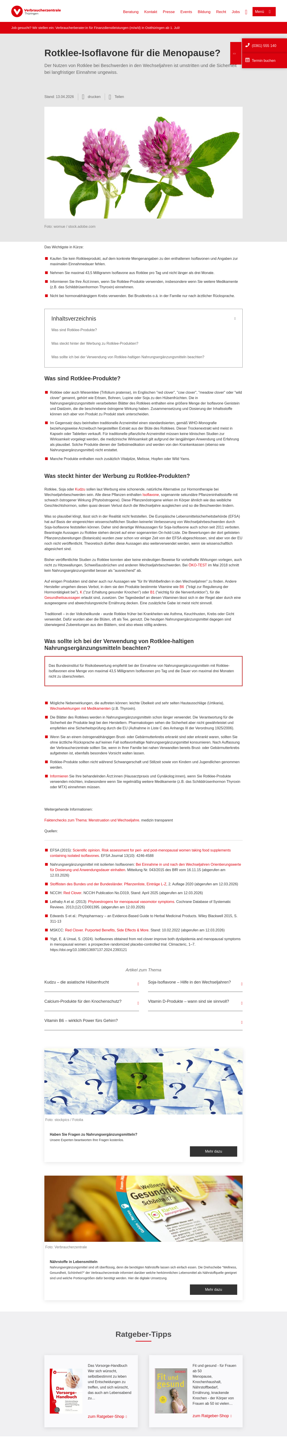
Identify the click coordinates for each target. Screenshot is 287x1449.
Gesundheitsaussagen (62, 598)
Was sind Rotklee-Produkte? (74, 330)
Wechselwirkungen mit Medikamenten (80, 708)
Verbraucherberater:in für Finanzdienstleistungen (91, 28)
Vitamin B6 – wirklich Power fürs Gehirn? (81, 1020)
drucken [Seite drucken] (94, 97)
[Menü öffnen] (264, 11)
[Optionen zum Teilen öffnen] (116, 97)
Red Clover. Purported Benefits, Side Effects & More (107, 930)
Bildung (204, 12)
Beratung (131, 12)
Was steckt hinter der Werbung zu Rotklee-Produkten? (94, 343)
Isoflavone (151, 495)
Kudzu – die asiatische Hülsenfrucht (76, 982)
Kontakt (150, 12)
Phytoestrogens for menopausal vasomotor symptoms (131, 902)
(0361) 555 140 (264, 46)
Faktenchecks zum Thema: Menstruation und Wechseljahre (91, 820)
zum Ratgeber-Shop (106, 1416)
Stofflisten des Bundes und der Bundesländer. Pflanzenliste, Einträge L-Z (108, 884)
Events (186, 12)
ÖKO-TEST (198, 565)
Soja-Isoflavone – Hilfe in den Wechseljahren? (189, 982)
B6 (182, 587)
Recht (221, 12)
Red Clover (73, 893)
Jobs (236, 12)
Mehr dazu (213, 1151)
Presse (169, 12)
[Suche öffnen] (246, 11)
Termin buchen (264, 61)
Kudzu (80, 489)
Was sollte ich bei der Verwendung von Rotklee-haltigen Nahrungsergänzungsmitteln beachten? (127, 357)
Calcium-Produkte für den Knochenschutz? (82, 1001)
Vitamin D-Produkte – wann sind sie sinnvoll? (188, 1001)
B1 (152, 592)
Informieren (59, 776)
